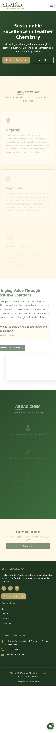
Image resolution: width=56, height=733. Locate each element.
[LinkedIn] (10, 588)
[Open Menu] (51, 5)
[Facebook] (3, 588)
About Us (5, 613)
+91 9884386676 (13, 649)
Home (4, 609)
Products (5, 618)
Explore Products (16, 60)
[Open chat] (50, 726)
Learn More (43, 60)
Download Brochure (13, 596)
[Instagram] (17, 588)
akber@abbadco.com (15, 654)
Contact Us (28, 545)
